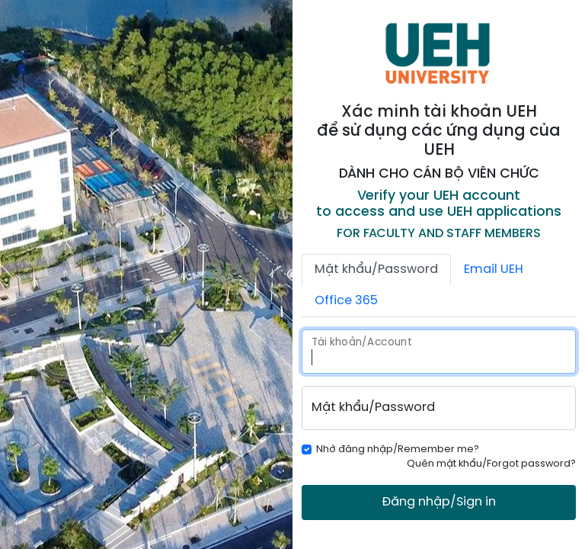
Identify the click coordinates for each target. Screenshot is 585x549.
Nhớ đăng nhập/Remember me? (397, 449)
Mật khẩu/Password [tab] (376, 269)
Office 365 (346, 300)
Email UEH (493, 269)
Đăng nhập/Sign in (439, 502)
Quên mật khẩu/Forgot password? (491, 464)
